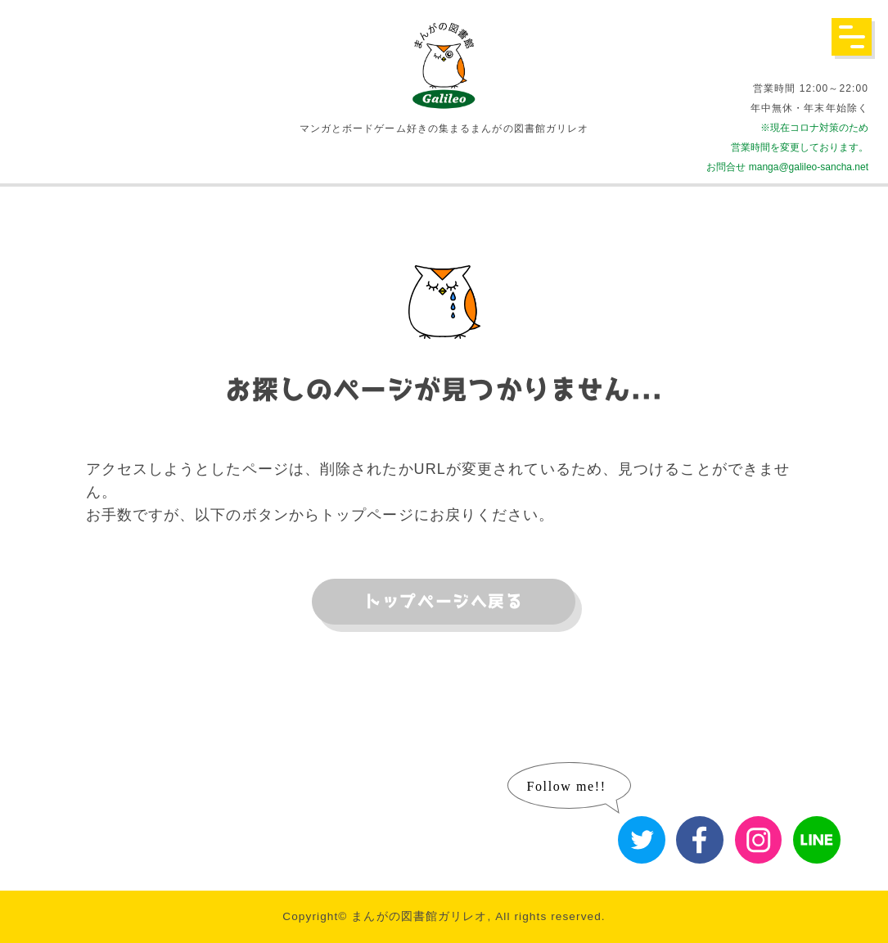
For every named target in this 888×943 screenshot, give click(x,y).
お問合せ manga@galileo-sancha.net (787, 167)
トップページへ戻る (443, 601)
